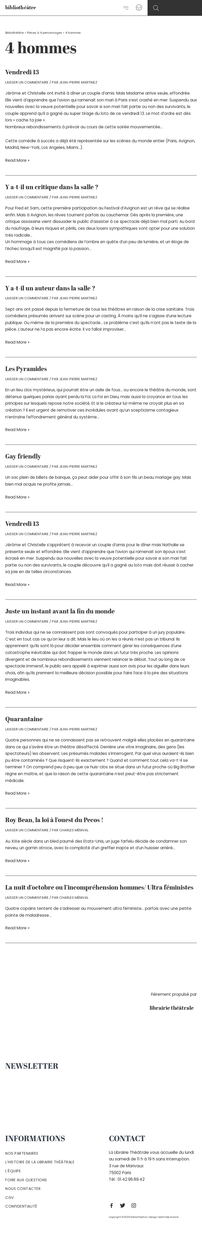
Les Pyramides (26, 369)
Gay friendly (23, 457)
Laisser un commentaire (27, 82)
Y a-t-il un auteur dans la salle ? (50, 289)
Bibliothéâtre (14, 33)
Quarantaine (24, 719)
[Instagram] (135, 1205)
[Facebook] (113, 1205)
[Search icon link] (156, 8)
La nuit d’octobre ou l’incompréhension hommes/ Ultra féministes (99, 888)
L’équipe (13, 1171)
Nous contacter (23, 1188)
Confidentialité (21, 1206)
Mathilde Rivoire (168, 1217)
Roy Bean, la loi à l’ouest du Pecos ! (54, 820)
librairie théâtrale (173, 1008)
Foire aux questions (26, 1180)
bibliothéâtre (20, 8)
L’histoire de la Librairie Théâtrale (39, 1162)
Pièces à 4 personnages (44, 33)
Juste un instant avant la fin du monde (60, 612)
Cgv (9, 1197)
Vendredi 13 (22, 73)
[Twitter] (124, 1205)
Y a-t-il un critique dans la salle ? (52, 187)
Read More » (17, 160)
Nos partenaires (21, 1153)
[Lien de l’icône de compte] (139, 7)
